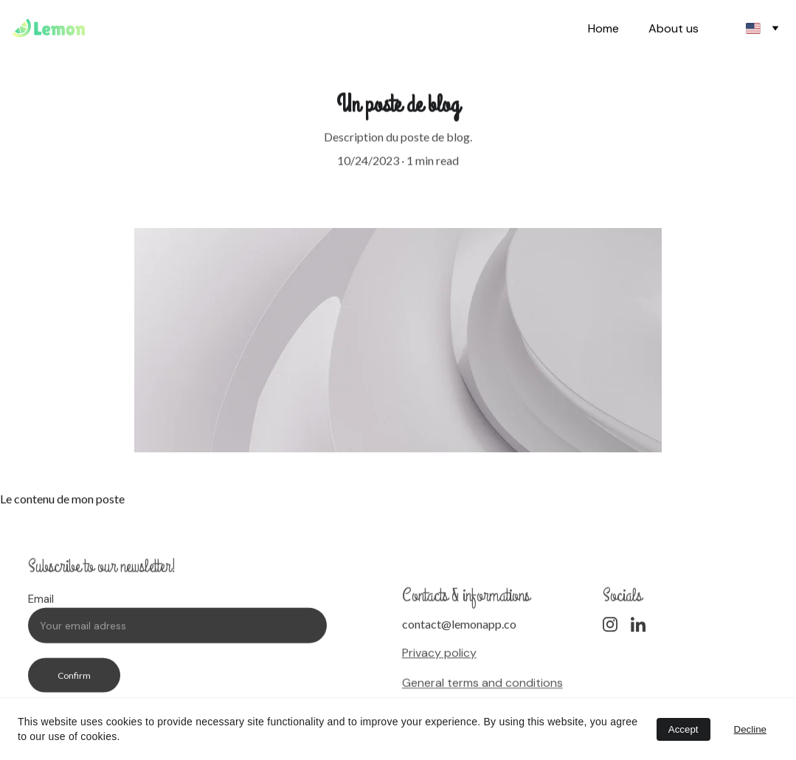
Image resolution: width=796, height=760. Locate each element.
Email (41, 604)
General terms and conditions (482, 683)
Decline (750, 729)
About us (673, 28)
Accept (683, 729)
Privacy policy (439, 654)
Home (603, 28)
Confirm (74, 680)
